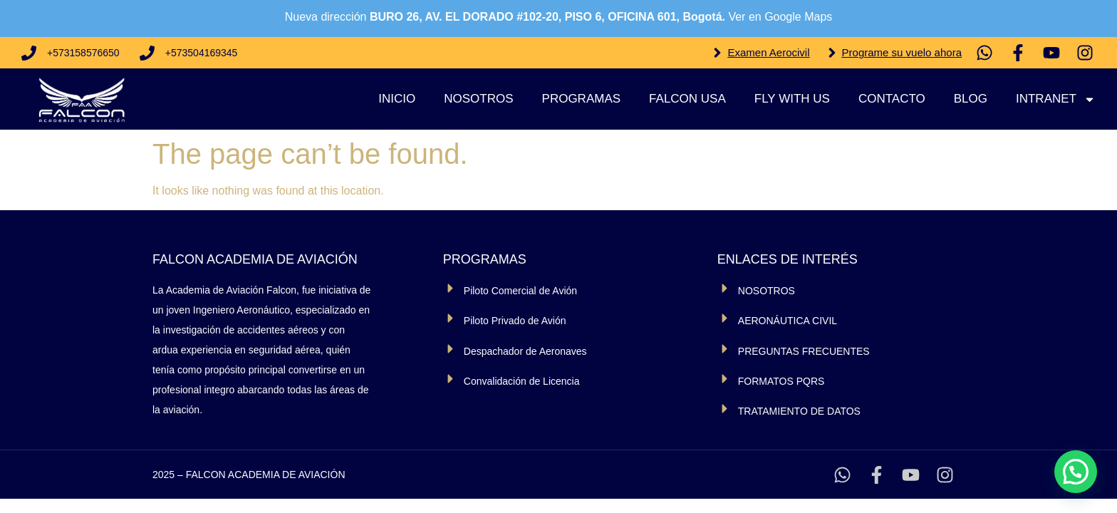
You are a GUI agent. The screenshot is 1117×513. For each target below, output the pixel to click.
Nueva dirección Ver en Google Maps (559, 17)
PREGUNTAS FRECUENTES (804, 351)
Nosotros (478, 98)
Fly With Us (792, 98)
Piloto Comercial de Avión (520, 290)
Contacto (891, 98)
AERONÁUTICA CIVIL (787, 320)
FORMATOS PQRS (781, 381)
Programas (581, 98)
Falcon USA (687, 98)
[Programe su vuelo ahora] (832, 53)
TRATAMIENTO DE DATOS (799, 411)
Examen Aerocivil (768, 52)
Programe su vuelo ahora (902, 52)
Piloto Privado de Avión (515, 320)
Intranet (1056, 99)
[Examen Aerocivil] (717, 53)
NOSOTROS (766, 290)
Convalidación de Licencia (522, 381)
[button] (1075, 471)
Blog (970, 98)
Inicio (396, 98)
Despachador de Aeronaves (525, 351)
